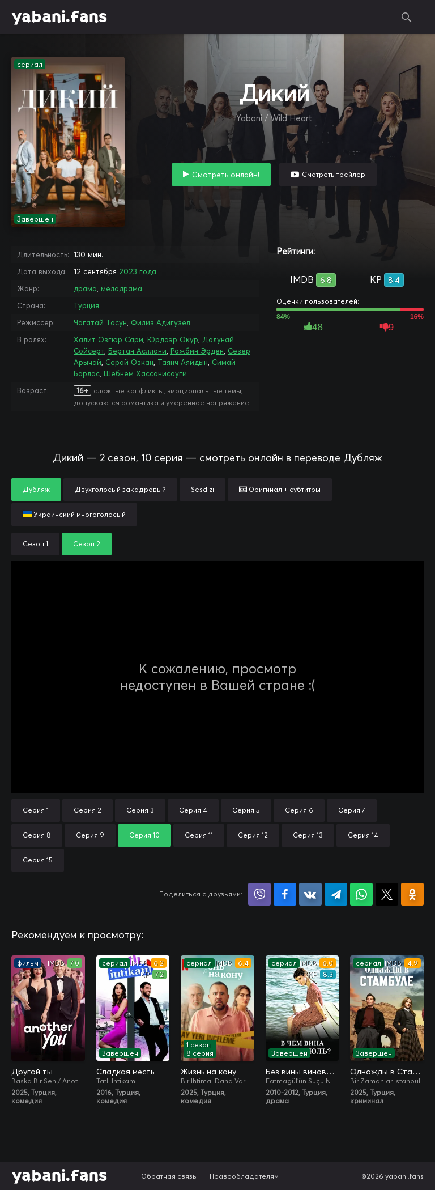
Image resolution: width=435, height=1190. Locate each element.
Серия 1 (36, 810)
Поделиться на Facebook (285, 894)
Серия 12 (253, 835)
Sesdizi (202, 489)
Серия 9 (90, 835)
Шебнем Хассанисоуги (145, 373)
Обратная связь (169, 1176)
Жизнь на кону (208, 1071)
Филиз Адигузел (160, 322)
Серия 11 (199, 835)
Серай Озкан (129, 362)
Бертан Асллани (137, 350)
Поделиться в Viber (259, 894)
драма (85, 288)
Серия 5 (246, 810)
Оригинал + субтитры (280, 489)
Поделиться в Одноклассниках (412, 894)
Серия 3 (140, 810)
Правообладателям (244, 1176)
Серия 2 (87, 810)
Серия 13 (308, 835)
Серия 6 (299, 810)
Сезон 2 (86, 543)
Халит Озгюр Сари (108, 339)
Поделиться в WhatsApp (361, 894)
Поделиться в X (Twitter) (387, 894)
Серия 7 (351, 810)
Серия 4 (193, 810)
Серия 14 (363, 835)
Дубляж (36, 489)
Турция (86, 305)
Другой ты (32, 1071)
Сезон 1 (35, 543)
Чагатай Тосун (100, 322)
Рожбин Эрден (197, 350)
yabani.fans (59, 17)
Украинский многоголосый (74, 514)
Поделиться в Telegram (336, 894)
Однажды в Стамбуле (387, 1071)
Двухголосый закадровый (120, 489)
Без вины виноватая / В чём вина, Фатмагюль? (302, 1071)
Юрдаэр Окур (172, 339)
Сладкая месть (125, 1071)
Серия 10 (144, 835)
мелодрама (121, 288)
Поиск (407, 17)
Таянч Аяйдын (182, 362)
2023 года (137, 271)
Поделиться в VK (310, 894)
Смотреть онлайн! (225, 174)
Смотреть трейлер (333, 174)
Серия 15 (38, 860)
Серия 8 (37, 835)
